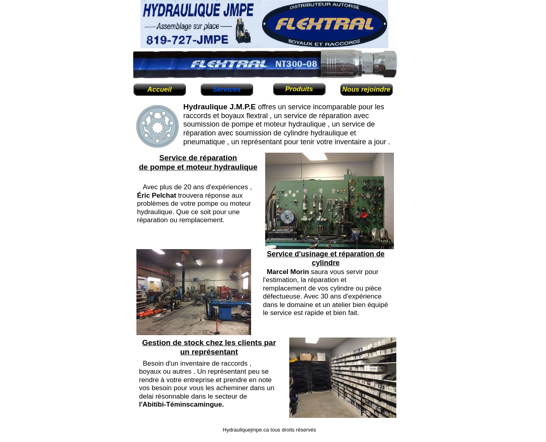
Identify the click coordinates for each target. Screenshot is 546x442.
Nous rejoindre (366, 89)
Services (227, 89)
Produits (299, 89)
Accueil (159, 89)
